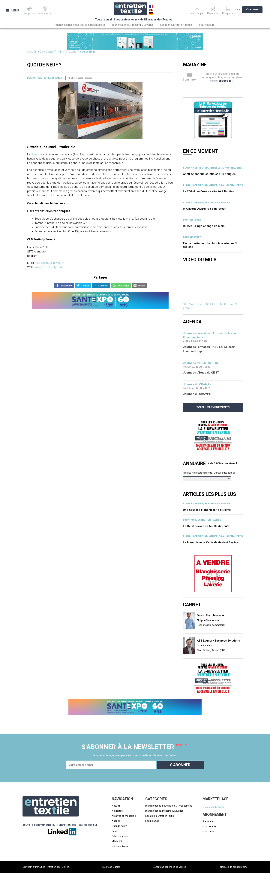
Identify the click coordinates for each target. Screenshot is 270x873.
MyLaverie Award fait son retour (204, 208)
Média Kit (117, 841)
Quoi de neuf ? (48, 51)
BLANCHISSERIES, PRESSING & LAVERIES (206, 202)
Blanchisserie (68, 51)
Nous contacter (120, 846)
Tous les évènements (213, 407)
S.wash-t (36, 154)
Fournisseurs (206, 24)
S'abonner (255, 9)
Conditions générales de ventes (169, 867)
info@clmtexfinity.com (50, 262)
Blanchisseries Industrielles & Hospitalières (81, 24)
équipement (87, 51)
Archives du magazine (124, 815)
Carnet (115, 831)
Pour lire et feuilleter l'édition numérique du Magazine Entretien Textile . (221, 77)
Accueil (31, 51)
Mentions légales (111, 867)
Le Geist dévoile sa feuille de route (206, 526)
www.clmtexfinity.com (49, 267)
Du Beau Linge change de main (204, 226)
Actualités (117, 810)
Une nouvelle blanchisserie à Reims (207, 509)
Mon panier (208, 831)
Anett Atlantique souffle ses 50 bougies (209, 174)
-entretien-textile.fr (213, 807)
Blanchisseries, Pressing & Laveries (133, 24)
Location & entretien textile (202, 520)
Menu (12, 10)
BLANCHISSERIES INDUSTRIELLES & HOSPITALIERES (213, 167)
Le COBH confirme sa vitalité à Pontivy (208, 191)
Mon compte (209, 826)
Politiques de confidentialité (233, 867)
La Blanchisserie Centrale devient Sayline (210, 542)
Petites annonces (121, 836)
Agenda (116, 821)
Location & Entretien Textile (176, 24)
